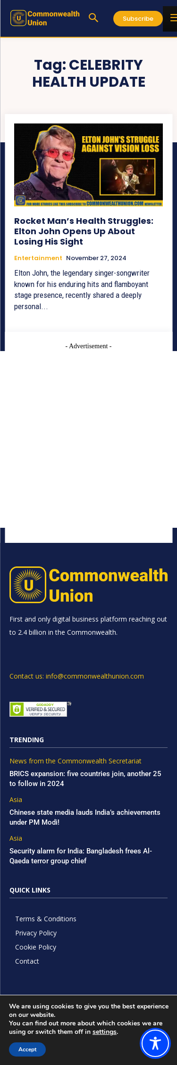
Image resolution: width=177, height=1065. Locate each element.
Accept (27, 1049)
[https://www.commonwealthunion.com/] (44, 18)
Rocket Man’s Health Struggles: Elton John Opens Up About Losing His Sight (83, 231)
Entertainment (38, 258)
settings (105, 1032)
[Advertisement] (88, 439)
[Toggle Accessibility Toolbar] (155, 1043)
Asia (15, 800)
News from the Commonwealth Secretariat (75, 761)
